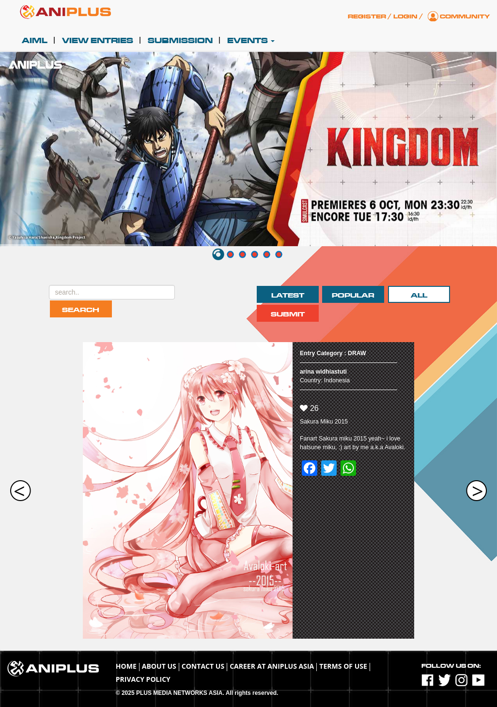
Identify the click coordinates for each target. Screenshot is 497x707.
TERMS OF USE (343, 666)
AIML (34, 41)
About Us (159, 666)
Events (251, 41)
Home (126, 666)
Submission (180, 41)
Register (367, 16)
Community (465, 16)
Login (405, 16)
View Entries (97, 41)
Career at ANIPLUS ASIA (272, 666)
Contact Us (203, 666)
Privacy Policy (143, 679)
